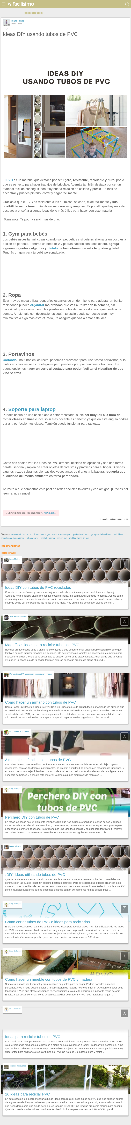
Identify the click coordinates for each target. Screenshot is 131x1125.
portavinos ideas (80, 534)
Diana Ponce (17, 21)
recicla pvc (62, 538)
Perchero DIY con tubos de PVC (32, 817)
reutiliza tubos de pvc (79, 538)
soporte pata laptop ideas (12, 538)
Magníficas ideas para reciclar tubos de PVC (42, 645)
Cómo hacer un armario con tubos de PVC (40, 702)
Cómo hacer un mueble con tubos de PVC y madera (48, 979)
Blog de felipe (14, 789)
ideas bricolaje (33, 12)
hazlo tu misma (48, 538)
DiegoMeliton (14, 559)
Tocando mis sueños (17, 1066)
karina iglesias (15, 846)
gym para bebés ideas (101, 534)
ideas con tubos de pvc (21, 534)
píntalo (52, 248)
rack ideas (118, 534)
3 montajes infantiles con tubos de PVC (38, 760)
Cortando (10, 360)
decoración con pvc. (61, 534)
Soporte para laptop (32, 409)
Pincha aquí (48, 512)
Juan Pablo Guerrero (17, 616)
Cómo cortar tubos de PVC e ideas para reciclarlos (47, 922)
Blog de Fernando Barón (19, 731)
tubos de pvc (32, 538)
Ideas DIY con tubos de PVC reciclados (38, 587)
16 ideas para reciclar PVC (27, 1094)
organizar (37, 305)
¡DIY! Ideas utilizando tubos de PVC (35, 874)
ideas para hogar (42, 534)
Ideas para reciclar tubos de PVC (32, 1037)
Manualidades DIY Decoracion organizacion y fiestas (30, 674)
